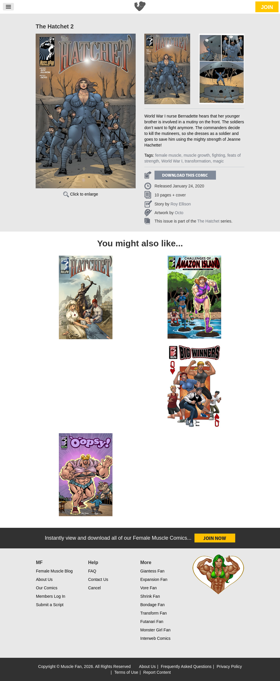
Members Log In (50, 596)
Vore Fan (148, 588)
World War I (171, 161)
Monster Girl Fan (155, 630)
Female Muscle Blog (54, 571)
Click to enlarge (80, 194)
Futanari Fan (151, 621)
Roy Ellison (180, 204)
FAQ (92, 571)
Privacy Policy (229, 666)
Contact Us (98, 579)
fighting (218, 155)
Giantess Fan (152, 571)
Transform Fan (153, 613)
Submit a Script (49, 604)
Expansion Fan (153, 579)
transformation (197, 161)
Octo (179, 212)
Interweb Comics (155, 638)
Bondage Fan (152, 604)
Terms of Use (126, 672)
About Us (44, 579)
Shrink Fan (150, 596)
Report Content (157, 672)
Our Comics (46, 588)
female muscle (168, 155)
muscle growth (196, 155)
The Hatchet (208, 221)
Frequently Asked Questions (186, 666)
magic (218, 161)
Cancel (94, 588)
